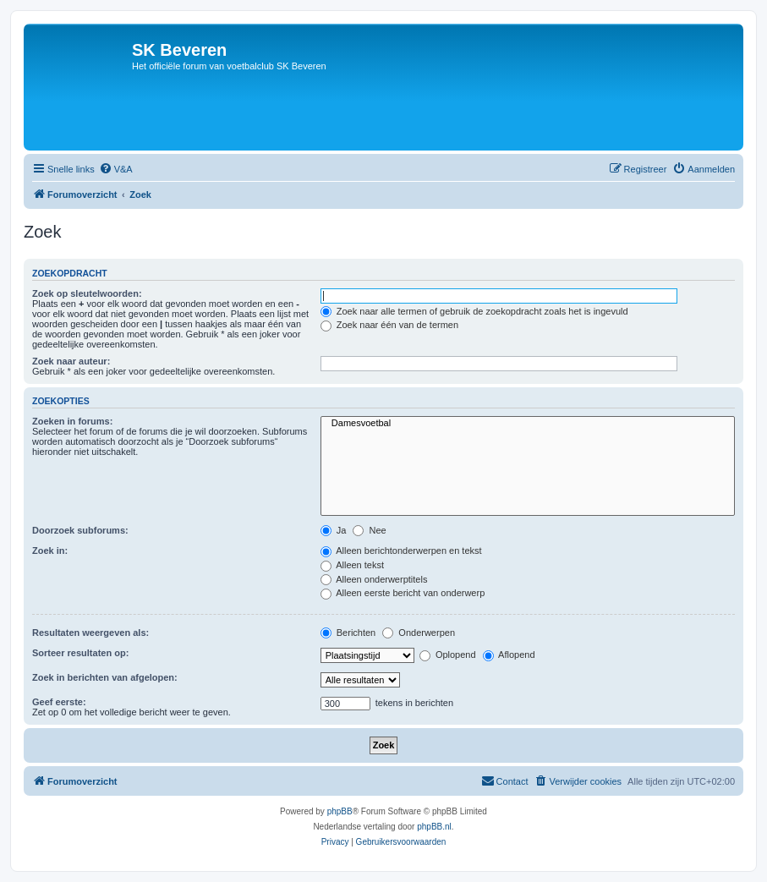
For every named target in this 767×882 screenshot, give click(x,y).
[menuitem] (116, 169)
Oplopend (447, 654)
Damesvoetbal (527, 424)
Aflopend (509, 654)
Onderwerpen (418, 632)
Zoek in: (50, 550)
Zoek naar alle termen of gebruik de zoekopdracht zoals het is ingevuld (474, 311)
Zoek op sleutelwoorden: (87, 293)
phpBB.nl (434, 826)
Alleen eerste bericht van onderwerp (402, 593)
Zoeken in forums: (72, 421)
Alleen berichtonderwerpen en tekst (401, 550)
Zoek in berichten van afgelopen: (105, 677)
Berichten (348, 632)
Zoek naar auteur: (71, 361)
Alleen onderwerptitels (374, 579)
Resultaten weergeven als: (90, 632)
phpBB (340, 811)
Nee (369, 530)
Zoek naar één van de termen (389, 325)
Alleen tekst (352, 565)
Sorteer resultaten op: (80, 653)
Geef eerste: (59, 702)
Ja (333, 530)
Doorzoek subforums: (80, 530)
